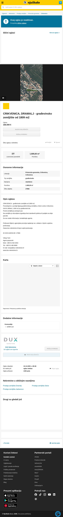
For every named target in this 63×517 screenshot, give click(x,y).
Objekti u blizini (37, 266)
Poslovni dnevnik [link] (40, 460)
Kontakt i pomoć (9, 457)
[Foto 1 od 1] (6, 106)
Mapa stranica (8, 479)
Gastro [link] (37, 476)
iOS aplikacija (10, 495)
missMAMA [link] (38, 466)
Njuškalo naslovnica (31, 2)
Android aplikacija (10, 500)
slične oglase (21, 23)
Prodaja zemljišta (21, 13)
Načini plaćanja (8, 476)
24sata (37, 457)
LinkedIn (54, 494)
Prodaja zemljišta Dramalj (12, 386)
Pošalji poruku (21, 134)
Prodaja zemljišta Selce (40, 386)
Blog (5, 482)
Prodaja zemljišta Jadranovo (13, 389)
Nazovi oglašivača (21, 129)
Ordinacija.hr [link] (39, 485)
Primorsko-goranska (33, 13)
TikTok (40, 494)
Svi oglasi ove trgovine (11, 349)
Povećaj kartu (57, 266)
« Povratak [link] (6, 443)
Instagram (45, 494)
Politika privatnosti (9, 469)
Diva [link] (36, 482)
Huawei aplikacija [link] (10, 506)
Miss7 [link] (36, 473)
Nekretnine (12, 13)
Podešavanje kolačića (10, 473)
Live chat (58, 514)
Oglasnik (4, 13)
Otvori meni (2, 2)
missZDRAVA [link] (39, 469)
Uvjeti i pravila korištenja (11, 466)
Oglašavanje (8, 463)
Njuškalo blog (36, 499)
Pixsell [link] (37, 479)
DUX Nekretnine (10, 347)
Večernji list (38, 463)
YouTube (49, 494)
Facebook (36, 494)
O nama (6, 460)
